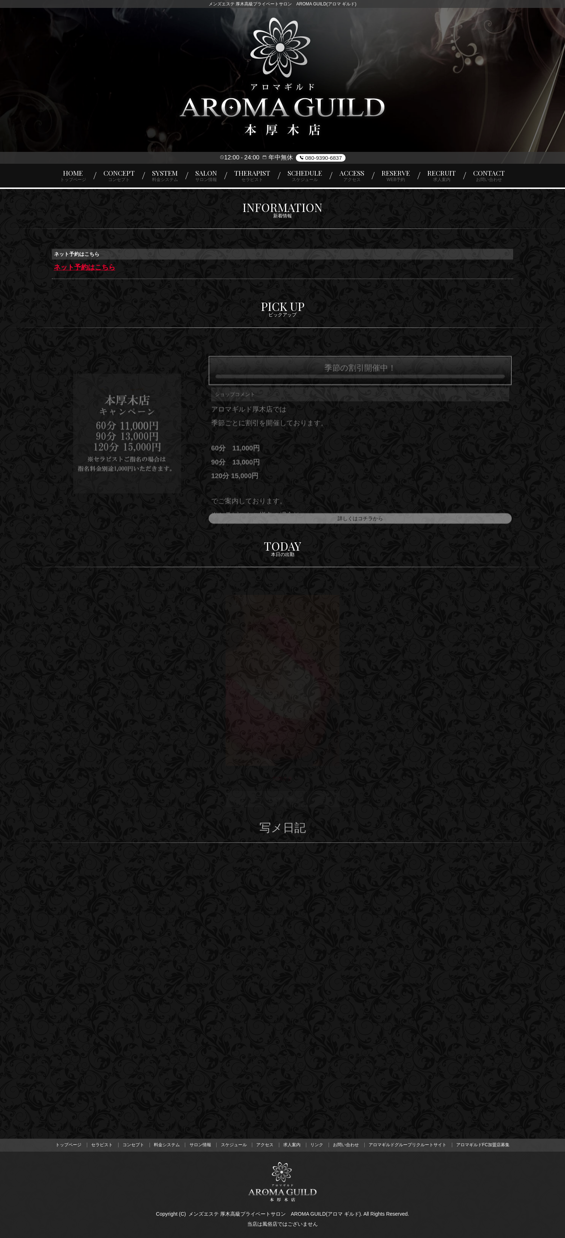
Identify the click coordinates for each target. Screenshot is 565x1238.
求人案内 (292, 1145)
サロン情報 (200, 1145)
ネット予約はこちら (84, 268)
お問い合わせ (347, 1145)
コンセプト (132, 1145)
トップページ (68, 1145)
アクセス (265, 1145)
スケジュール (233, 1145)
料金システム (166, 1145)
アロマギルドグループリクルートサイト (408, 1145)
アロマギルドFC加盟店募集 (483, 1145)
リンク (317, 1145)
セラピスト (101, 1145)
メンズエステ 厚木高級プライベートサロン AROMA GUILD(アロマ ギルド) (274, 1214)
